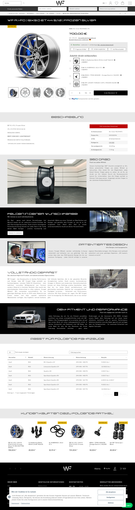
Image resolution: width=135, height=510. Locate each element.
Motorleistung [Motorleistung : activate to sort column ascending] (81, 358)
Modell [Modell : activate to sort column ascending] (30, 358)
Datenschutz (26, 504)
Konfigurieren (110, 498)
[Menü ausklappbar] (130, 3)
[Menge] (80, 93)
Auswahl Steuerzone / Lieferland (80, 40)
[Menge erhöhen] (90, 93)
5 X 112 (111, 143)
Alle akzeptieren (110, 493)
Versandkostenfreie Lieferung (87, 38)
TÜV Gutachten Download (109, 126)
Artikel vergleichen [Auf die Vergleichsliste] (98, 49)
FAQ (8, 486)
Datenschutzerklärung (107, 488)
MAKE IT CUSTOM (15, 233)
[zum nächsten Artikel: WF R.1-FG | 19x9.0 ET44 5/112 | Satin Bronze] (125, 14)
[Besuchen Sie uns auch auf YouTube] (15, 469)
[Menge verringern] (72, 93)
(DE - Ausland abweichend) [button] (105, 45)
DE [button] (104, 3)
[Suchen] (12, 3)
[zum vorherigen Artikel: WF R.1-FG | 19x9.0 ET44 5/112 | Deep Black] (120, 14)
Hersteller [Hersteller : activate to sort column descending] (12, 358)
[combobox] (52, 9)
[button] (110, 3)
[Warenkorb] (123, 3)
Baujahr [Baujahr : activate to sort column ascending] (104, 358)
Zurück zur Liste (13, 13)
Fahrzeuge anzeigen (18, 352)
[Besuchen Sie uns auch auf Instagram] (21, 469)
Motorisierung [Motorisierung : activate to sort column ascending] (49, 358)
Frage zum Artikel (79, 49)
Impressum (16, 504)
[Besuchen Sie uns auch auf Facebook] (10, 469)
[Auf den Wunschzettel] (117, 49)
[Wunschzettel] (117, 3)
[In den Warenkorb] (111, 93)
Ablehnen (110, 503)
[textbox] (52, 9)
